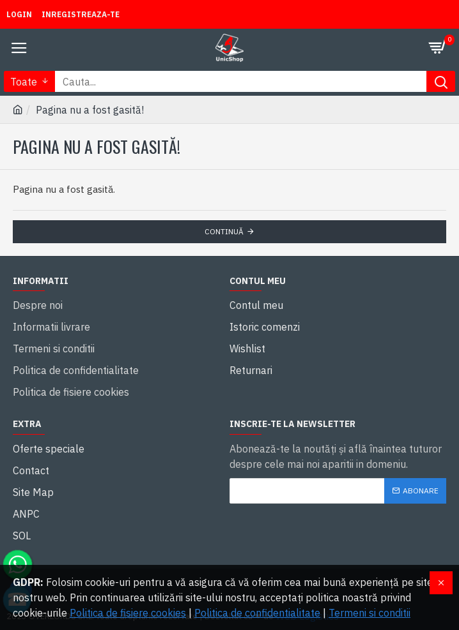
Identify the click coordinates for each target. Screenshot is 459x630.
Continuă (224, 231)
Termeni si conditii (369, 612)
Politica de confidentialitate (257, 612)
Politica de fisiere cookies (128, 612)
